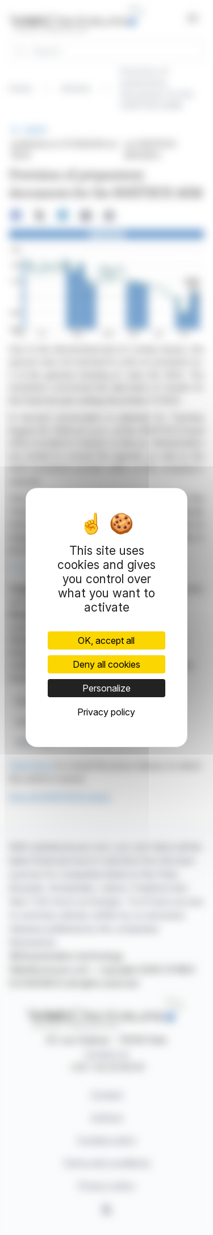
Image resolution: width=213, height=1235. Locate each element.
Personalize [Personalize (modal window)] (106, 688)
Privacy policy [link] (106, 712)
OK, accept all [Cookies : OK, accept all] (106, 640)
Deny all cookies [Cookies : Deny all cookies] (106, 664)
